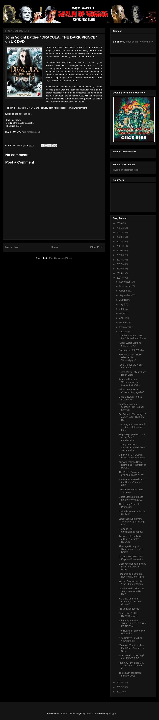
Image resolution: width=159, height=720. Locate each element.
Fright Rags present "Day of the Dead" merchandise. (132, 437)
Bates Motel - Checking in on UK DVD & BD (132, 657)
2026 (119, 223)
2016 (119, 268)
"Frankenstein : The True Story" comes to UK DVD (131, 591)
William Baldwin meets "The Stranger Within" (131, 582)
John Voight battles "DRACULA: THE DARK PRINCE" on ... (132, 623)
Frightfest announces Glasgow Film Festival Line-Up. (131, 407)
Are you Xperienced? (129, 608)
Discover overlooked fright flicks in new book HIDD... (132, 566)
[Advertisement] (128, 70)
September (125, 295)
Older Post (96, 247)
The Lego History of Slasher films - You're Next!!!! (131, 549)
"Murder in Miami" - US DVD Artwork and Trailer (132, 337)
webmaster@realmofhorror (140, 41)
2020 (119, 250)
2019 (119, 255)
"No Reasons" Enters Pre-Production (132, 632)
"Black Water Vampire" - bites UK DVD (131, 344)
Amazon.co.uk (33, 132)
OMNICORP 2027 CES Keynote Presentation (131, 558)
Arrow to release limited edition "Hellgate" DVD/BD (131, 539)
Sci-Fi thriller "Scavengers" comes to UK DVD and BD (132, 417)
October (123, 290)
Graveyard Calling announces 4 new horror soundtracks (132, 447)
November (125, 286)
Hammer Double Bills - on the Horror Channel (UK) (132, 482)
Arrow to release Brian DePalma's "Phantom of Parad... (132, 465)
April (122, 318)
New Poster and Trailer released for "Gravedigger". (130, 357)
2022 (119, 241)
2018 (119, 259)
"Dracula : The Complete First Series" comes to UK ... (131, 648)
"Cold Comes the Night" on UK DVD (131, 366)
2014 (119, 277)
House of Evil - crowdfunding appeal (131, 530)
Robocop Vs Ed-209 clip (131, 350)
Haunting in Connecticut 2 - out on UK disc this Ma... (132, 427)
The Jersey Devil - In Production (129, 505)
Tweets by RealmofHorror (126, 170)
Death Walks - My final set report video (132, 373)
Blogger (112, 713)
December (125, 281)
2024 (119, 232)
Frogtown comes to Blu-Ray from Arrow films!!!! (132, 575)
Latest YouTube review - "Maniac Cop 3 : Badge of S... (132, 521)
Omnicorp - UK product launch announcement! (132, 456)
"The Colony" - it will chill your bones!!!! (131, 639)
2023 (119, 237)
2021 (119, 246)
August (123, 299)
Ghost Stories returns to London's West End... (131, 498)
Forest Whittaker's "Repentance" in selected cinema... (129, 382)
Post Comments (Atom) (60, 258)
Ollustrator (91, 713)
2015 (119, 273)
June (122, 308)
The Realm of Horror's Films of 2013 (130, 674)
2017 (119, 264)
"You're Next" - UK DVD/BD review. (128, 614)
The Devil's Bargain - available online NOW (131, 473)
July (121, 304)
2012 (119, 687)
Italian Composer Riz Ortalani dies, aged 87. (132, 391)
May (121, 313)
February (124, 327)
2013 (119, 682)
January (123, 331)
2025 (119, 228)
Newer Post (12, 247)
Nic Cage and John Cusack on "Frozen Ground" (130, 601)
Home (54, 247)
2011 (119, 691)
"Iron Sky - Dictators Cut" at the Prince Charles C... (131, 665)
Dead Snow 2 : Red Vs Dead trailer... (130, 398)
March (122, 322)
